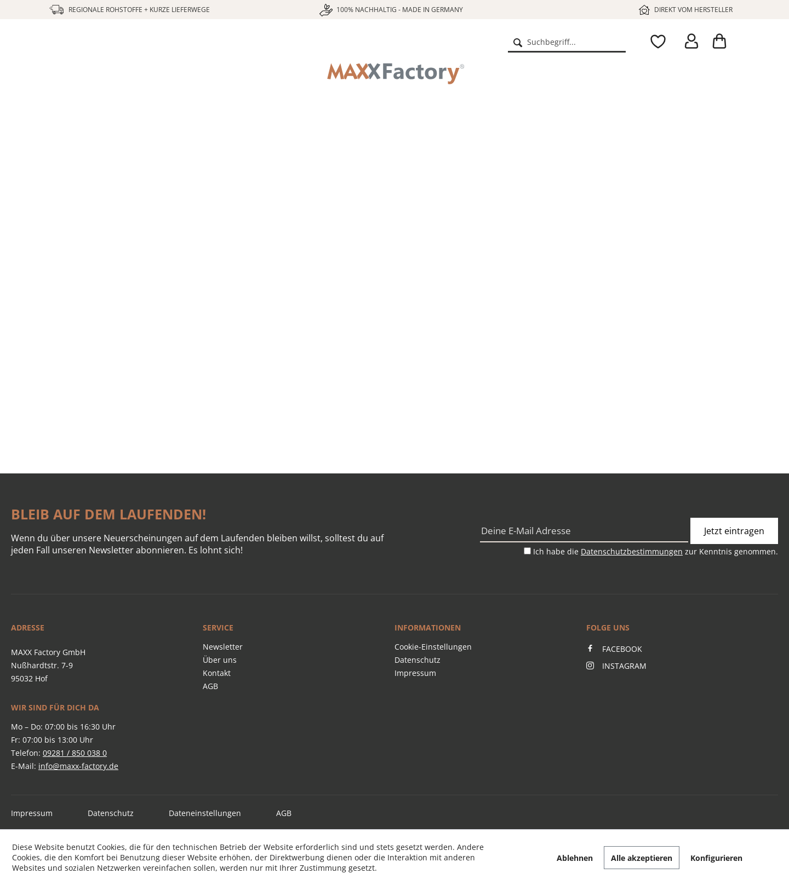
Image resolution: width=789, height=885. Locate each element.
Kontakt (217, 673)
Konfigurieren (716, 858)
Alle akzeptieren (641, 858)
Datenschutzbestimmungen (632, 551)
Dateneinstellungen (205, 813)
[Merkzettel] (655, 42)
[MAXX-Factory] (394, 74)
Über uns (220, 660)
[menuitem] (566, 42)
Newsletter (223, 646)
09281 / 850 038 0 (75, 753)
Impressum (415, 673)
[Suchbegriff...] (566, 42)
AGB (210, 686)
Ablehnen (575, 858)
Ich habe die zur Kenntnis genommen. (655, 551)
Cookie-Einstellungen (433, 646)
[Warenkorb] (723, 42)
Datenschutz (418, 660)
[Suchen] (518, 42)
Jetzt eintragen (734, 531)
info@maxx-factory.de (78, 766)
